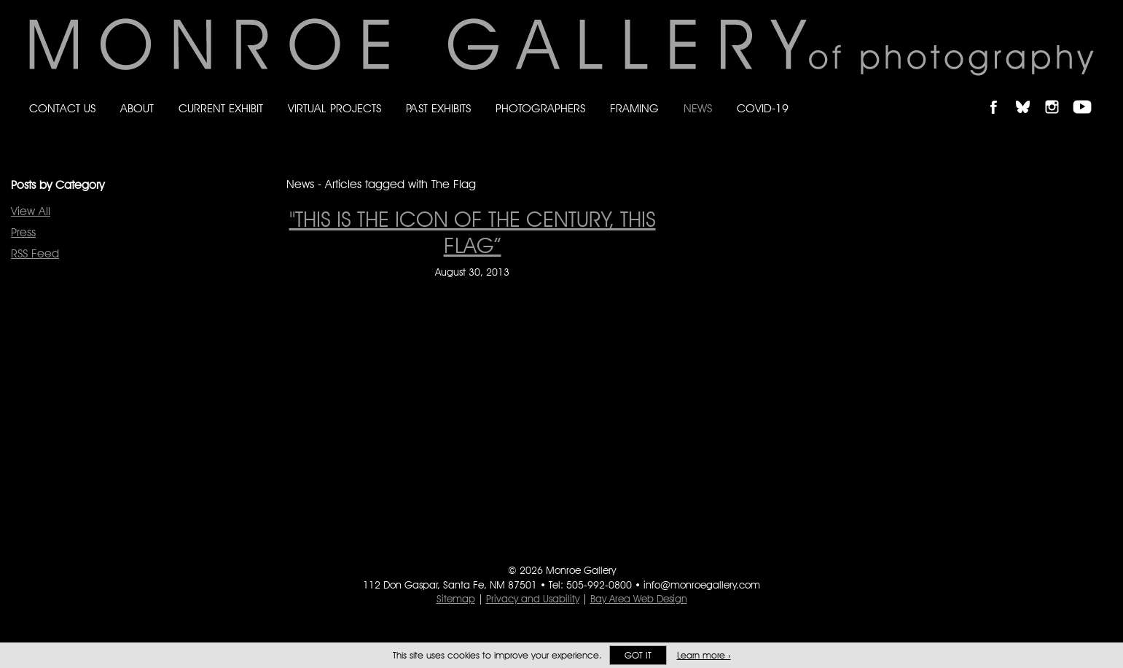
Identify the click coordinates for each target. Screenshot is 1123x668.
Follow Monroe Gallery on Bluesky (1030, 94)
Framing (634, 108)
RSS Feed (35, 253)
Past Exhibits (438, 108)
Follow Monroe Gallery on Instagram (1058, 94)
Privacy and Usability (532, 599)
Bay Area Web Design (638, 599)
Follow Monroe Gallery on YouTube (1087, 94)
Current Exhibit (221, 108)
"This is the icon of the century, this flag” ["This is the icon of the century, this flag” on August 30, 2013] (472, 232)
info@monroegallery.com (701, 585)
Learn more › (704, 655)
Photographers (540, 108)
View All (30, 211)
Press (23, 232)
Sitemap (456, 599)
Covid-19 (763, 108)
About (137, 108)
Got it (638, 655)
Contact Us (62, 108)
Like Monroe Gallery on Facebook (1000, 94)
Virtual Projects (334, 108)
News (698, 108)
